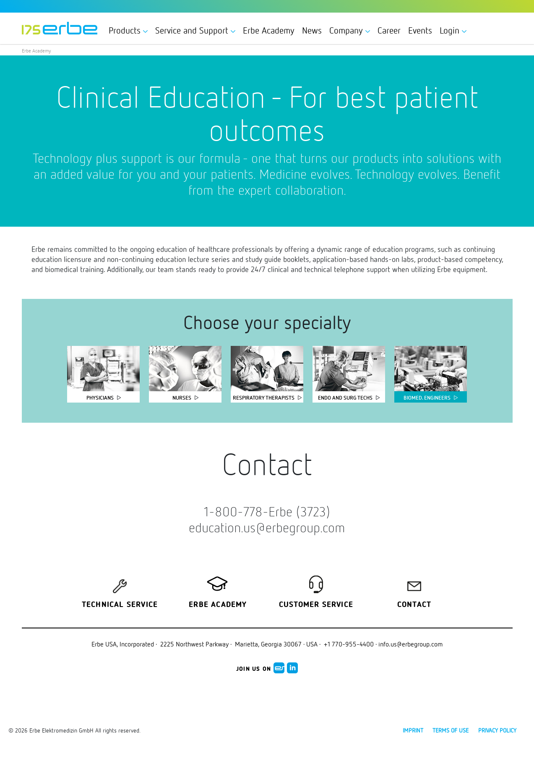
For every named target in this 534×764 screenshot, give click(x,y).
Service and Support (195, 30)
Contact (414, 605)
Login (453, 30)
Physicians (100, 397)
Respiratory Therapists (263, 397)
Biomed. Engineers (427, 397)
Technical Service (120, 605)
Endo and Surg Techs (345, 397)
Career (389, 30)
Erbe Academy (268, 30)
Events (420, 30)
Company (349, 30)
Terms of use (450, 730)
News (312, 30)
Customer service (316, 605)
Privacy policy (497, 730)
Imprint (413, 730)
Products (128, 30)
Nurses (181, 397)
